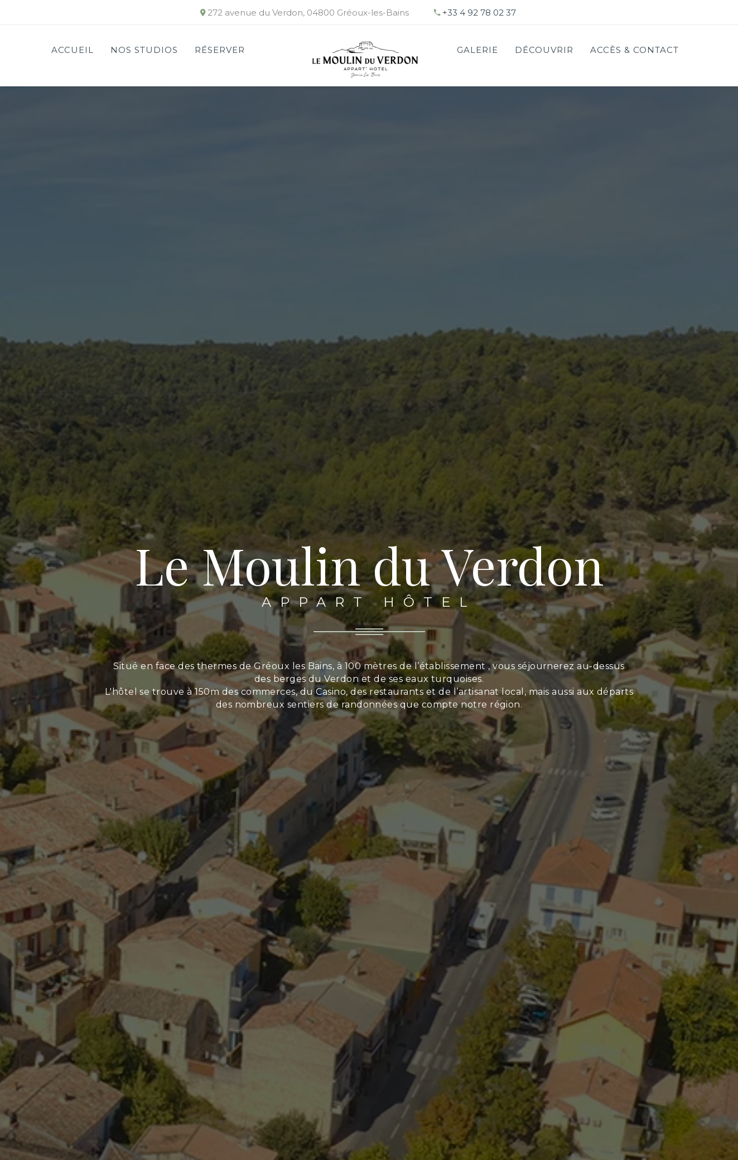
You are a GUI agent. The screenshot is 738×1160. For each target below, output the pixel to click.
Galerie (477, 50)
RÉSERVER (220, 50)
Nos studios (144, 50)
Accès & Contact (634, 50)
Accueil (72, 50)
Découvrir (544, 50)
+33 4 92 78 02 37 (479, 12)
